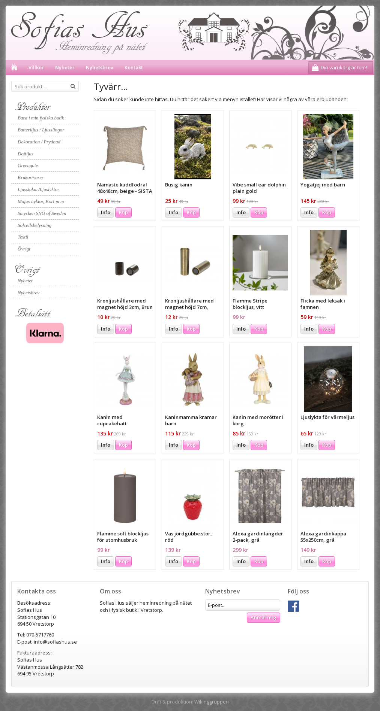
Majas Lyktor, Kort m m (41, 201)
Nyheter (65, 67)
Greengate (28, 165)
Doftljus (25, 154)
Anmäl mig (263, 617)
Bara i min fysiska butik (41, 118)
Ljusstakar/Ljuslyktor (38, 189)
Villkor (36, 67)
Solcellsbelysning (34, 225)
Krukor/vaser (31, 177)
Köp (123, 212)
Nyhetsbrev (99, 67)
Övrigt (24, 249)
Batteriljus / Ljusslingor (41, 130)
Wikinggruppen (211, 701)
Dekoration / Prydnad (39, 142)
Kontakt (134, 67)
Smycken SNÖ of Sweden (42, 213)
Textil (23, 237)
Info (105, 212)
